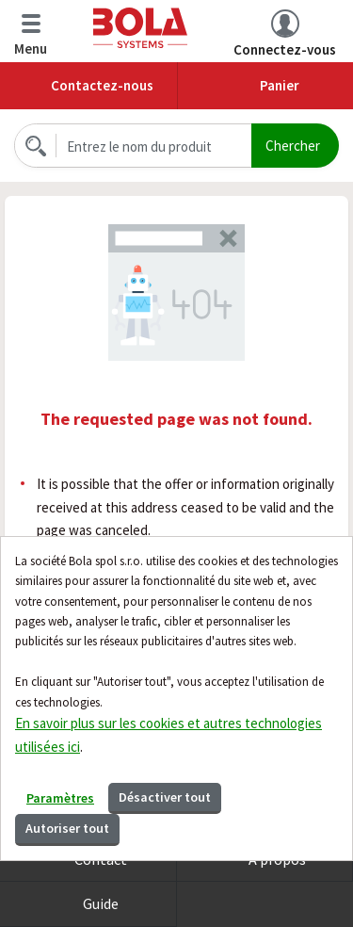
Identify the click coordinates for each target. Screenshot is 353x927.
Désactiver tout (165, 797)
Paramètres (60, 797)
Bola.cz (140, 28)
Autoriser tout (67, 828)
